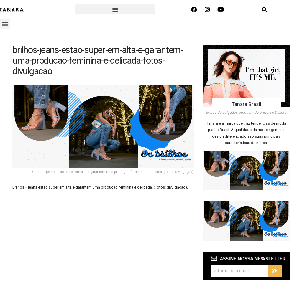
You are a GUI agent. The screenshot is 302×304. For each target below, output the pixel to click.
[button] (115, 9)
